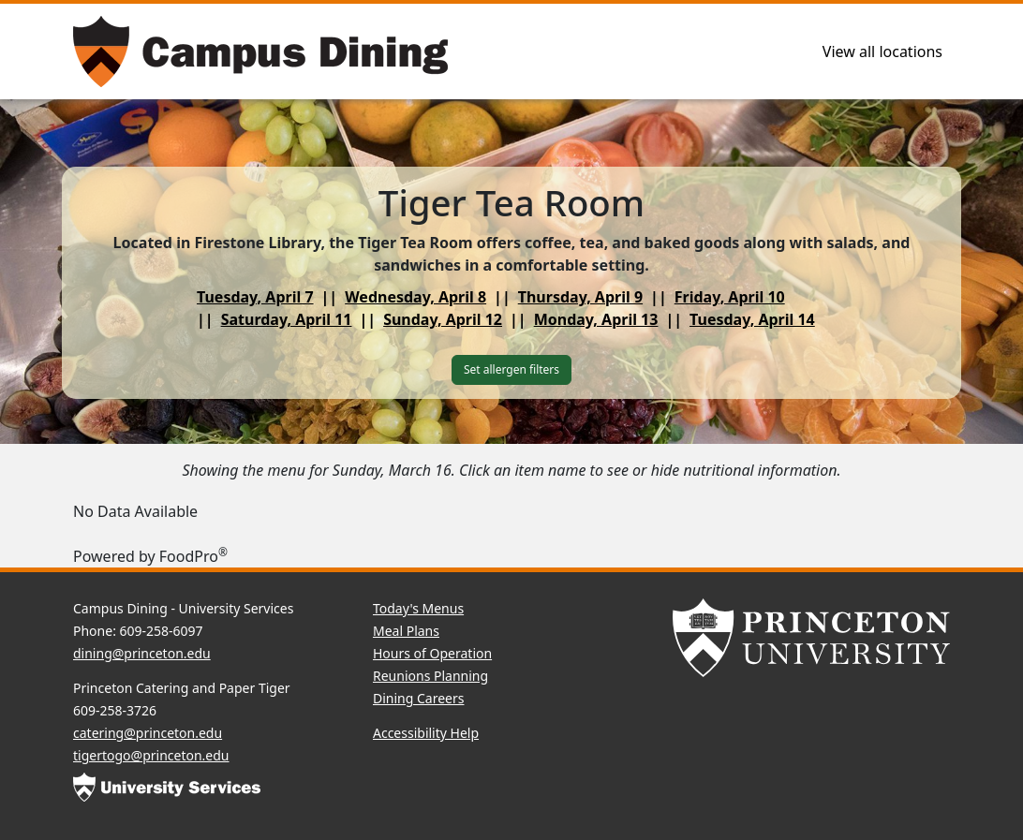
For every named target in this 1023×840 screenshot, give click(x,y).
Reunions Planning (430, 676)
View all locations (882, 51)
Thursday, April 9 (580, 297)
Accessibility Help (426, 733)
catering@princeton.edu (147, 733)
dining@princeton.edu (142, 653)
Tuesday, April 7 (255, 297)
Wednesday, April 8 (415, 297)
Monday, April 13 (596, 319)
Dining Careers (418, 698)
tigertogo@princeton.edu (151, 755)
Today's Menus (418, 608)
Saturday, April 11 (286, 319)
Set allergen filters (511, 369)
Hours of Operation (432, 653)
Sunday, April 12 (442, 319)
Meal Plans (406, 631)
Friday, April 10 (730, 297)
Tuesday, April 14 (752, 319)
